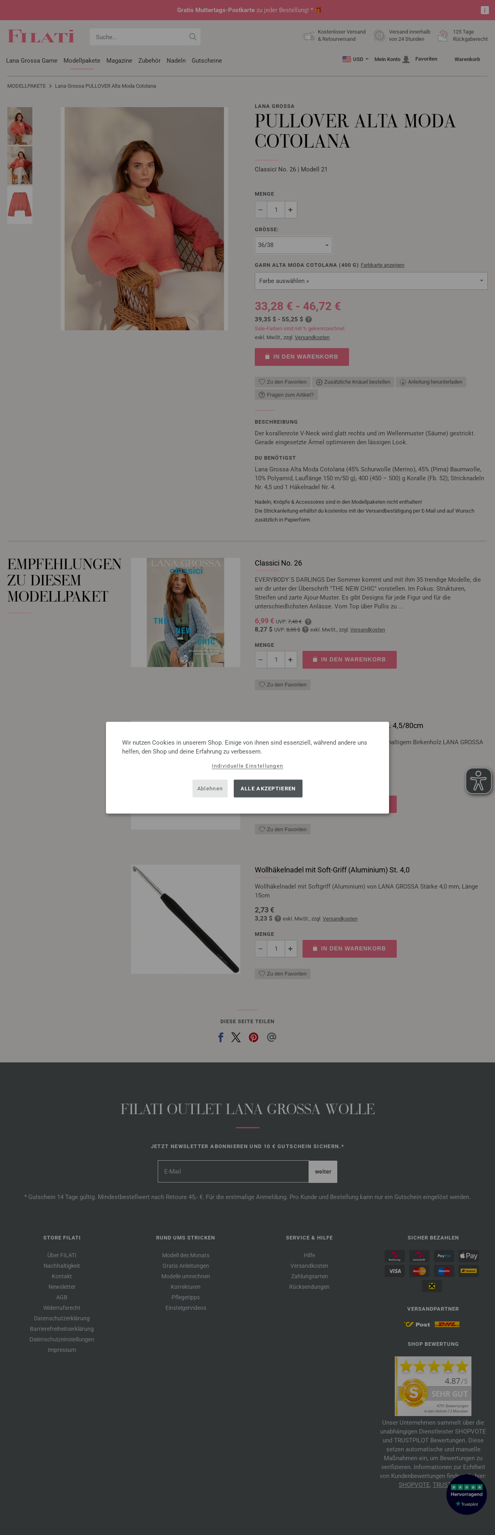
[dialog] (247, 767)
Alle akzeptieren (268, 788)
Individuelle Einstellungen (247, 765)
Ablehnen (210, 788)
